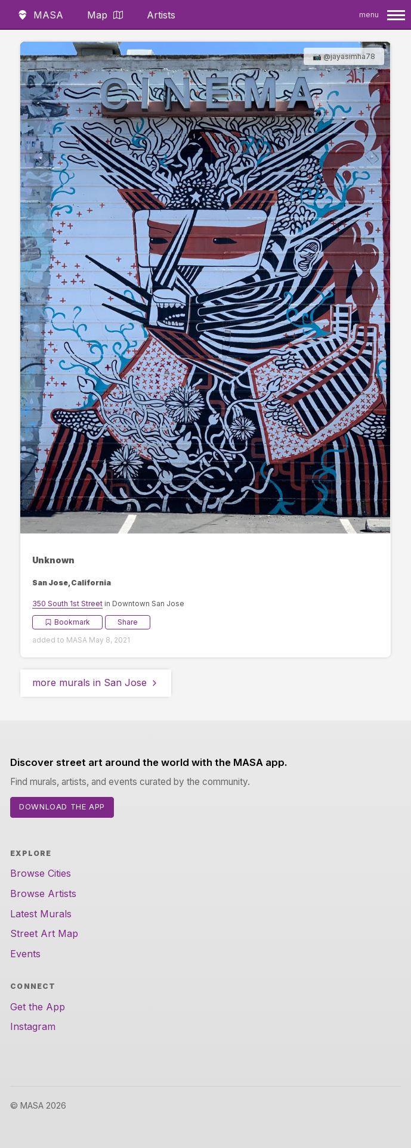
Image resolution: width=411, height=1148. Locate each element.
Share (128, 622)
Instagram (32, 1026)
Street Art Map (44, 933)
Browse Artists (43, 893)
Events (25, 954)
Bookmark (67, 622)
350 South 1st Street (67, 603)
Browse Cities (40, 873)
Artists (161, 15)
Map (105, 15)
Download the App (62, 806)
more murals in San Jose (95, 682)
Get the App (37, 1007)
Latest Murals (41, 914)
